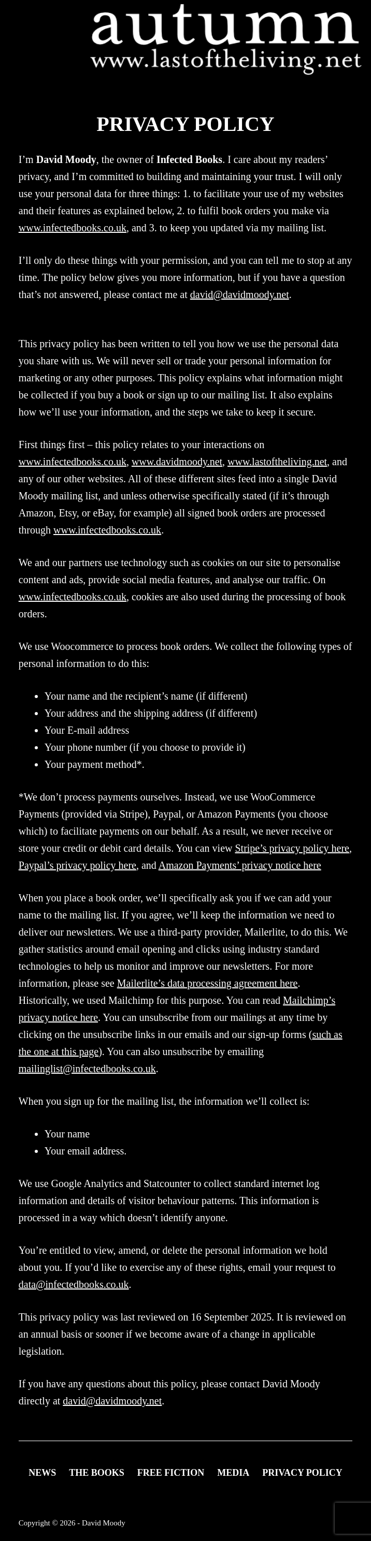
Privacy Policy (302, 1473)
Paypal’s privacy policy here (77, 865)
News (42, 1473)
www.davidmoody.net (177, 461)
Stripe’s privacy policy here (292, 848)
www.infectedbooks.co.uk (72, 227)
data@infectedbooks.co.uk (74, 1284)
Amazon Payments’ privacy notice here (240, 865)
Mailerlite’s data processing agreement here (207, 983)
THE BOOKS (96, 1473)
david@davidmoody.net (239, 294)
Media (233, 1473)
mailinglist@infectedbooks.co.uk (87, 1068)
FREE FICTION (171, 1473)
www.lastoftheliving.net (277, 461)
